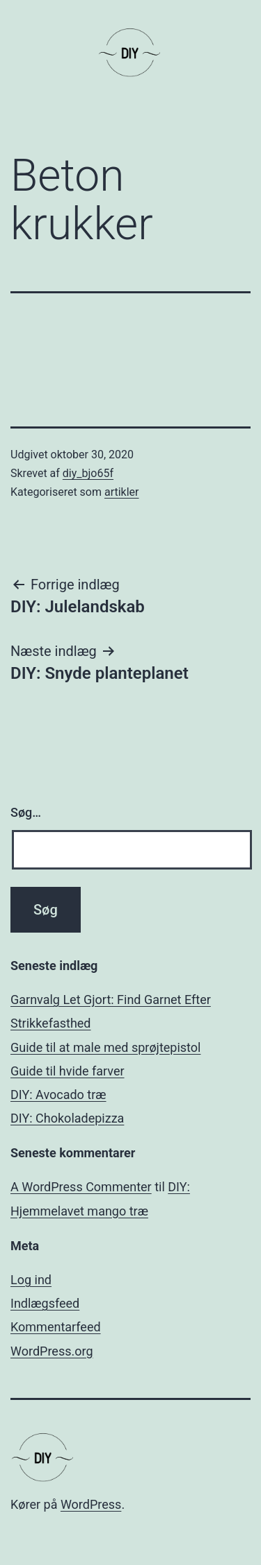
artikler (121, 492)
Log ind (31, 1279)
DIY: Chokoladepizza (67, 1118)
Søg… (25, 812)
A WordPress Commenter (81, 1186)
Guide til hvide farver (67, 1071)
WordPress (91, 1504)
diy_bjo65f (88, 473)
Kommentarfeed (55, 1327)
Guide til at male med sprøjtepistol (105, 1047)
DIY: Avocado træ (58, 1094)
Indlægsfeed (44, 1303)
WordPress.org (51, 1351)
